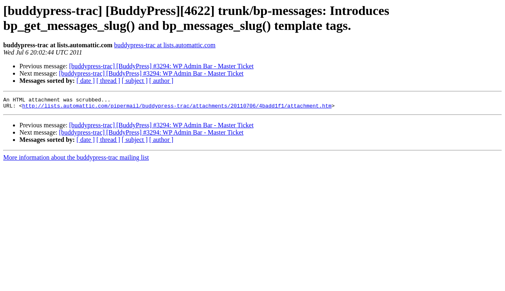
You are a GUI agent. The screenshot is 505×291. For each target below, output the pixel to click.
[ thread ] (108, 80)
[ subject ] (135, 80)
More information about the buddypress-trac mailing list (76, 159)
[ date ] (85, 80)
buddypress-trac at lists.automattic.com (165, 45)
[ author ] (161, 80)
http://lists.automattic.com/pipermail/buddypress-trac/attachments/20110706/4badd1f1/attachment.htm (176, 108)
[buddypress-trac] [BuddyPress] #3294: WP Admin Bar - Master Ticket (161, 66)
